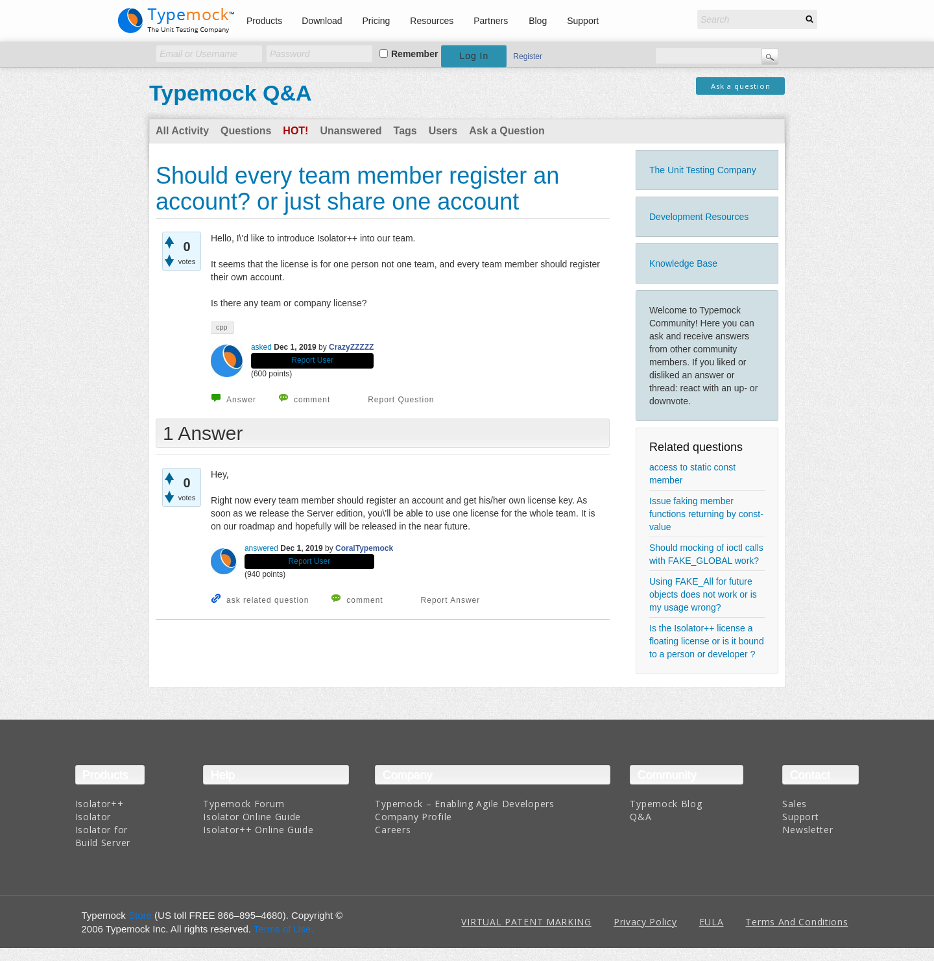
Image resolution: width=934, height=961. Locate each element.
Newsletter (807, 829)
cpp (222, 327)
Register (527, 56)
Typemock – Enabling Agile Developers (464, 803)
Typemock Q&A (230, 92)
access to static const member (692, 473)
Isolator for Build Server (102, 836)
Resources (431, 21)
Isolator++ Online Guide (258, 829)
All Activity (182, 130)
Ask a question (741, 86)
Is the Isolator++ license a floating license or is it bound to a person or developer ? (706, 641)
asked (261, 347)
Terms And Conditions (796, 921)
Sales (794, 803)
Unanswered (350, 130)
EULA (711, 921)
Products (264, 21)
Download (322, 21)
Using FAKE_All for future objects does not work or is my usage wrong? (703, 594)
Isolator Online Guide (252, 816)
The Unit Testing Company (702, 170)
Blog (538, 21)
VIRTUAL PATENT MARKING (526, 921)
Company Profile (413, 816)
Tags (405, 130)
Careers (393, 829)
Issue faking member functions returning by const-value (706, 514)
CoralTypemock (364, 548)
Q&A (640, 816)
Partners (490, 21)
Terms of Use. (284, 928)
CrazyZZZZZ (351, 347)
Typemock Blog (666, 803)
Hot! (295, 130)
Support (583, 21)
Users (443, 130)
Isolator (93, 816)
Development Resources (698, 217)
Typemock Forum (243, 803)
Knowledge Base (683, 263)
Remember (414, 53)
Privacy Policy (645, 921)
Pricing (376, 21)
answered (261, 548)
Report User (312, 360)
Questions (246, 130)
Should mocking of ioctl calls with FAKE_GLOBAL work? (706, 554)
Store (140, 915)
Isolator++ (99, 803)
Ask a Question (506, 130)
